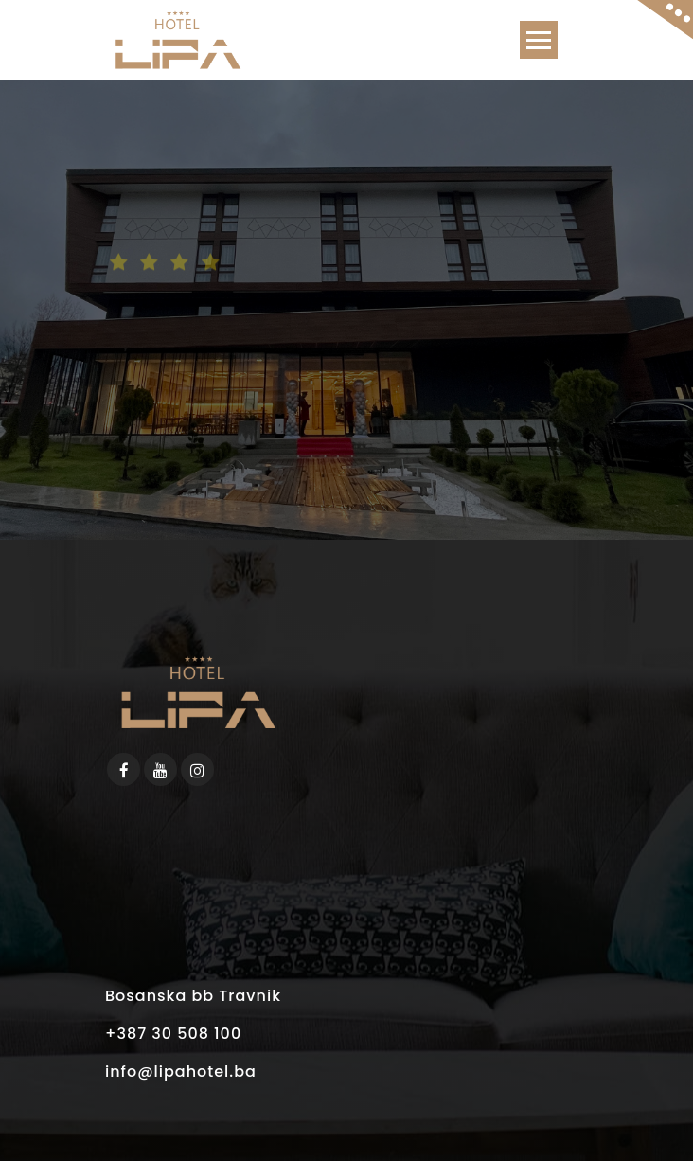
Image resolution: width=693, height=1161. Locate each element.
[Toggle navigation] (539, 40)
